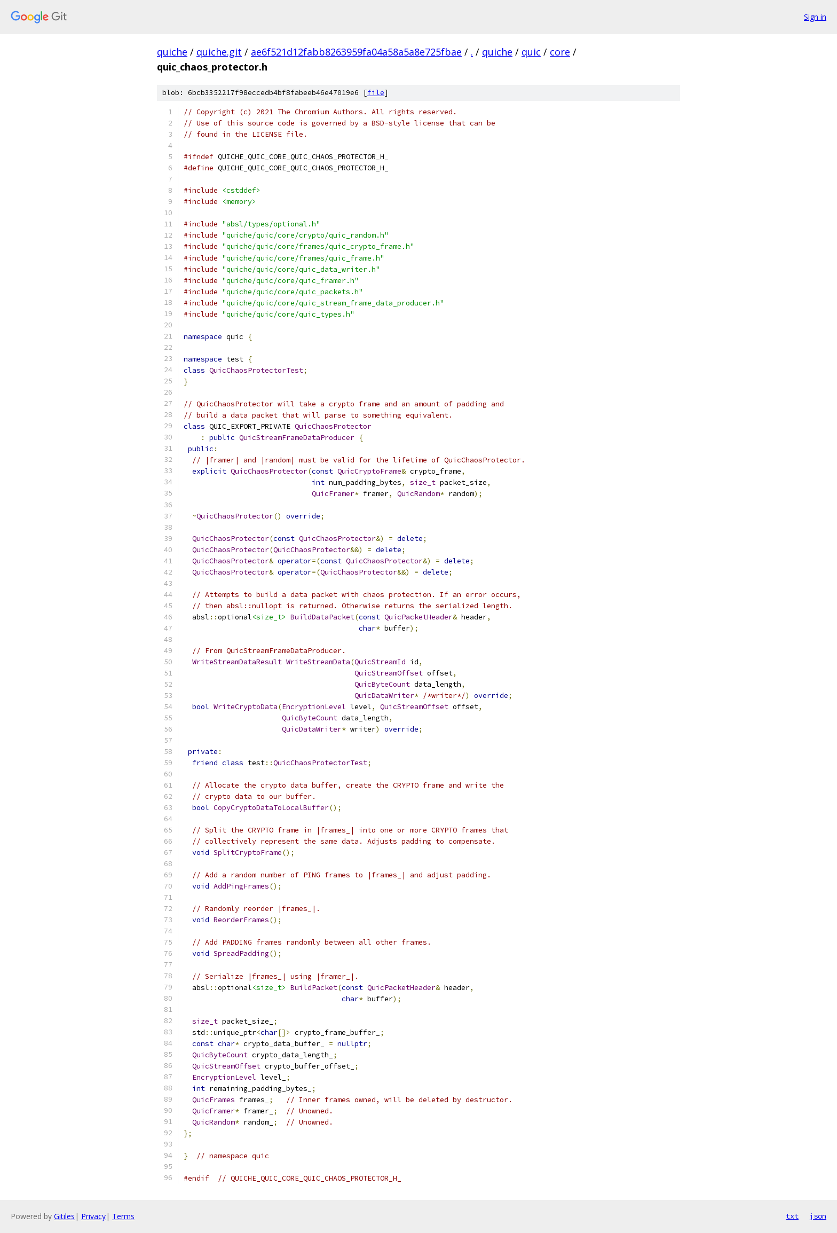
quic (531, 51)
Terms (123, 1216)
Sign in (815, 17)
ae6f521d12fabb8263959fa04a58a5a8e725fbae (356, 51)
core (560, 51)
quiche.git (219, 51)
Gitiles (64, 1216)
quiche (172, 51)
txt (792, 1216)
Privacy (93, 1216)
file (375, 92)
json (817, 1216)
